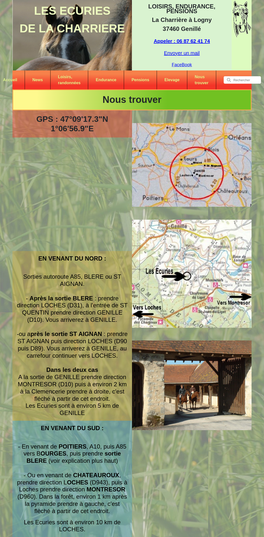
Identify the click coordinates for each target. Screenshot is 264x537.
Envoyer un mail (181, 53)
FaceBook (182, 64)
